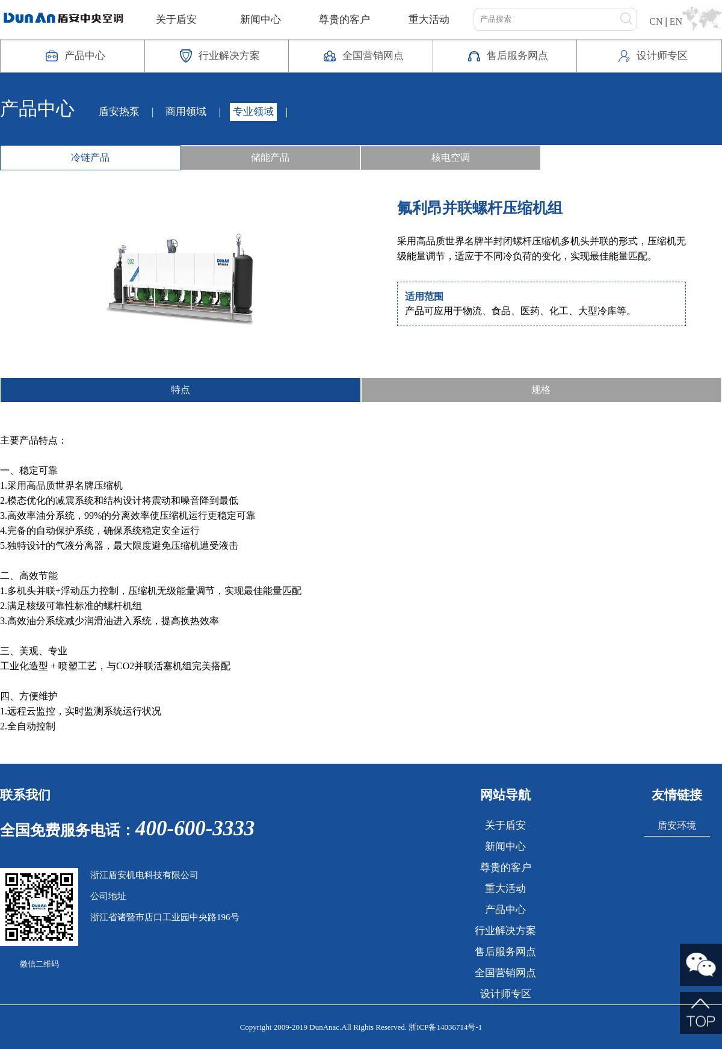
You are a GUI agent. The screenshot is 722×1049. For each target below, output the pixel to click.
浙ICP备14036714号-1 (445, 1027)
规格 (541, 390)
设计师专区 (505, 994)
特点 (180, 390)
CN (655, 21)
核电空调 (450, 157)
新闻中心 (260, 19)
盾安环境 (677, 825)
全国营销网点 (505, 973)
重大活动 (429, 19)
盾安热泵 (119, 111)
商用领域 (185, 111)
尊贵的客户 (344, 19)
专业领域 (253, 111)
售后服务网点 (505, 952)
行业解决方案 (505, 930)
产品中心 (505, 909)
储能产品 (270, 157)
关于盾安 (176, 19)
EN (676, 21)
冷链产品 (90, 157)
